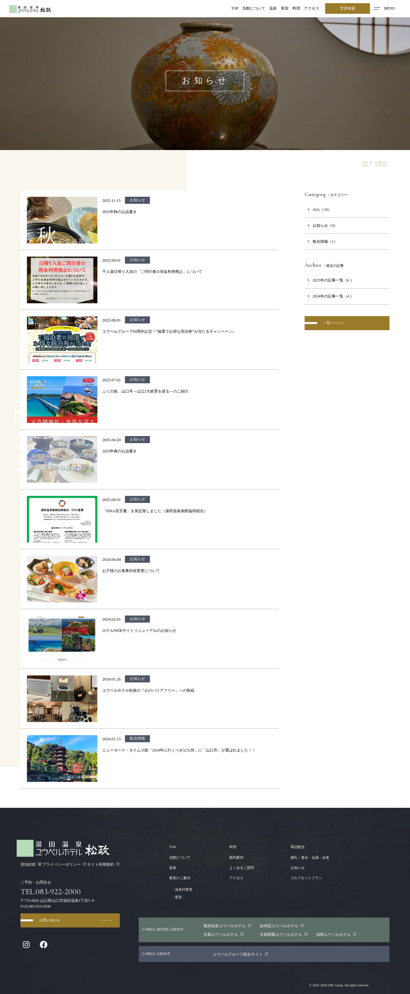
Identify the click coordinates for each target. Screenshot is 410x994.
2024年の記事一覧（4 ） (329, 296)
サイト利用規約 (103, 864)
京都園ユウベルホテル (284, 934)
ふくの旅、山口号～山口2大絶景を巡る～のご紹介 (145, 391)
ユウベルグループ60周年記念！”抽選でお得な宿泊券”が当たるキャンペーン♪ (168, 331)
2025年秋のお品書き (119, 212)
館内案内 (235, 857)
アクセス (311, 8)
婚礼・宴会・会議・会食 (308, 857)
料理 (296, 8)
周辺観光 (294, 847)
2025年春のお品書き (119, 451)
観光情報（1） (321, 241)
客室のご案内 (180, 878)
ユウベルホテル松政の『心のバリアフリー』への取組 (148, 690)
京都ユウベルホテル (223, 934)
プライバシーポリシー (64, 864)
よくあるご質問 (240, 867)
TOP (235, 8)
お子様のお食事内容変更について (131, 571)
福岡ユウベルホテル (336, 934)
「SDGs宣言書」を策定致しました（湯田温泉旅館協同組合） (155, 511)
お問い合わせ (76, 923)
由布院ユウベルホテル (282, 926)
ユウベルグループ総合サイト (240, 954)
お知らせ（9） (321, 225)
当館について (254, 8)
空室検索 (347, 8)
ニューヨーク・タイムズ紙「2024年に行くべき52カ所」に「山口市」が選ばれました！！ (179, 750)
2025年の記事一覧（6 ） (329, 280)
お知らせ (294, 867)
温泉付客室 (181, 889)
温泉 (273, 8)
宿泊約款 (31, 864)
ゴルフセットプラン (304, 878)
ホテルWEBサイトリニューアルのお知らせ (139, 630)
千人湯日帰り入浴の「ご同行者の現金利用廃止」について (152, 271)
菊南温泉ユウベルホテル (227, 926)
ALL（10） (318, 209)
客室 (285, 8)
